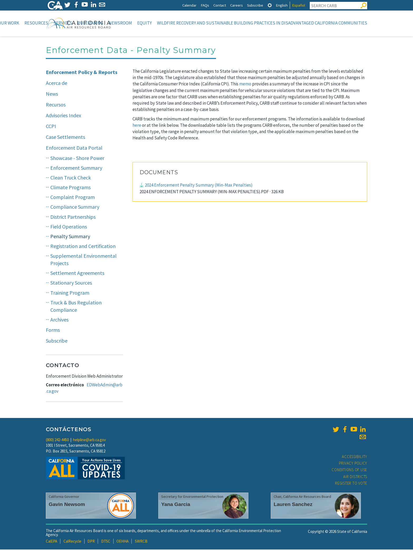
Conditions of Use (349, 470)
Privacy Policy (353, 463)
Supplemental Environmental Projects (83, 260)
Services (62, 23)
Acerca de (56, 83)
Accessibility (354, 457)
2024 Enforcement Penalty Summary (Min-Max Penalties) (199, 185)
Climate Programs (70, 187)
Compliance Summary (74, 207)
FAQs (205, 5)
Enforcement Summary (76, 168)
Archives (59, 320)
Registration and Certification (83, 246)
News (52, 94)
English (282, 5)
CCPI (51, 126)
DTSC (105, 541)
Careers (236, 5)
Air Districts (355, 477)
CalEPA (51, 541)
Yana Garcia (175, 505)
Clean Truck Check (70, 178)
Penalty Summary (70, 236)
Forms (53, 330)
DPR (91, 541)
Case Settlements (65, 137)
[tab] (269, 5)
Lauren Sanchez (293, 505)
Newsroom (120, 23)
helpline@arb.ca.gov (89, 440)
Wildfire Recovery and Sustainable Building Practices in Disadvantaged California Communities (262, 23)
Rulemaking (90, 23)
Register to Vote (351, 483)
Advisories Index (63, 116)
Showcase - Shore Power (77, 158)
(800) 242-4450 (57, 440)
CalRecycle (72, 541)
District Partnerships (73, 217)
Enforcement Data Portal (74, 148)
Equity (144, 23)
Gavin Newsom (67, 505)
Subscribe (255, 5)
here (136, 126)
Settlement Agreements (77, 273)
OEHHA (122, 541)
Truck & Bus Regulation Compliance (76, 307)
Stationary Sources (71, 283)
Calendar (189, 5)
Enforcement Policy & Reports (81, 72)
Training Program (69, 293)
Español (298, 5)
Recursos (56, 105)
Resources (36, 23)
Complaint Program (72, 197)
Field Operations (68, 227)
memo (245, 84)
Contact (219, 5)
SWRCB (141, 541)
